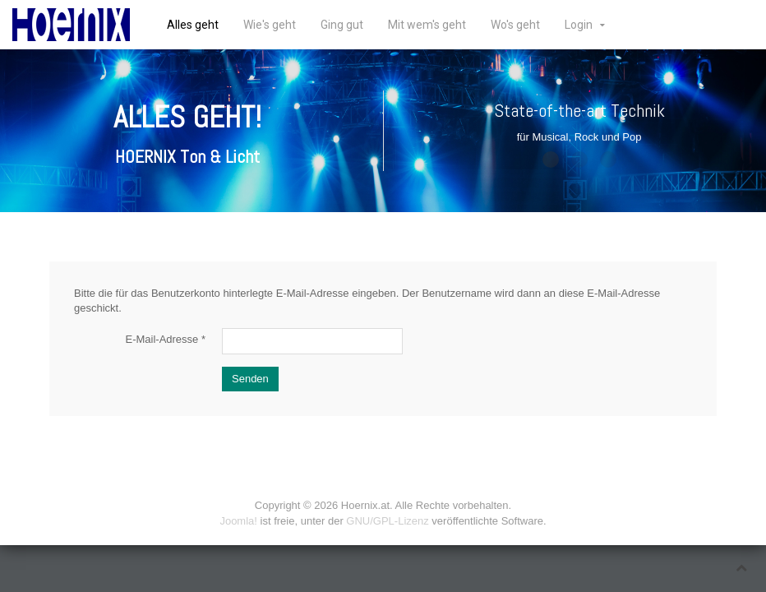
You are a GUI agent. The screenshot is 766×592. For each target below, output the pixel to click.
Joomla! (238, 521)
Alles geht (193, 24)
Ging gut (342, 24)
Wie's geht (269, 24)
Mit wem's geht (427, 24)
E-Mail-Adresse (165, 339)
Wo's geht (515, 24)
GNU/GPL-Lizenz (387, 521)
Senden (250, 378)
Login (579, 24)
